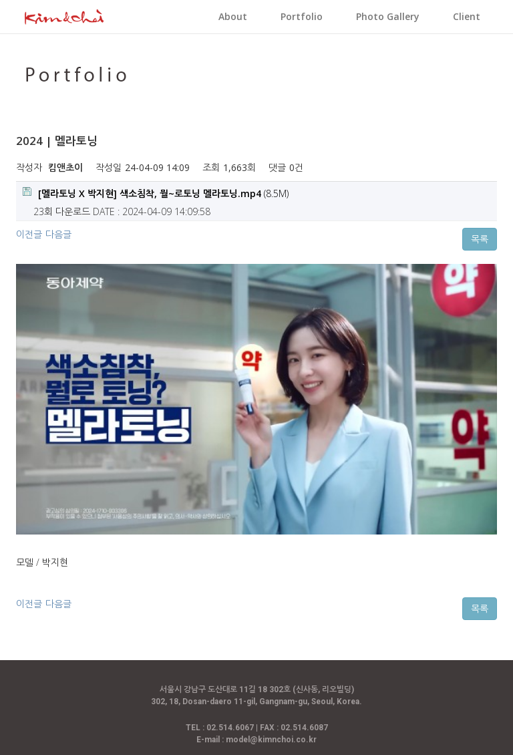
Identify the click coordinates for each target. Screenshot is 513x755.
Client (466, 16)
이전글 (29, 234)
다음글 (58, 234)
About (232, 16)
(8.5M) (156, 193)
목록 (479, 239)
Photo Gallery (387, 16)
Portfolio (302, 16)
